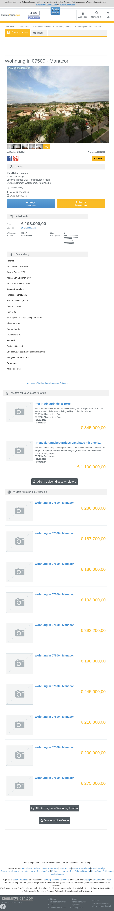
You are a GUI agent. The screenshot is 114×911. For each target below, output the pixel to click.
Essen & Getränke (50, 868)
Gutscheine (27, 868)
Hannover (23, 880)
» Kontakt (73, 899)
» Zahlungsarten (76, 908)
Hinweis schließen (67, 5)
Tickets (37, 868)
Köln (109, 880)
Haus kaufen (67, 871)
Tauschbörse (65, 868)
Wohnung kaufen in (54, 820)
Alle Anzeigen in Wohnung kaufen (54, 808)
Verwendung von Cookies (46, 5)
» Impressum (75, 905)
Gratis (55, 11)
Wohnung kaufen (32, 871)
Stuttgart (98, 880)
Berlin (15, 880)
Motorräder (96, 871)
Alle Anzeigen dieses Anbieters (54, 481)
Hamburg (47, 880)
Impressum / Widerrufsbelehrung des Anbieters (47, 383)
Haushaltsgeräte (57, 874)
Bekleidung (107, 871)
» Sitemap (52, 899)
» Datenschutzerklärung (57, 902)
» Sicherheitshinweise (78, 902)
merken (98, 158)
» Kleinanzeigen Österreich (102, 906)
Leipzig (86, 880)
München (56, 880)
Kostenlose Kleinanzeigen (11, 871)
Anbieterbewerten (81, 204)
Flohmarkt (55, 871)
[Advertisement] (56, 46)
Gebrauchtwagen (82, 871)
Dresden (65, 880)
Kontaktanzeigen (98, 868)
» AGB (50, 905)
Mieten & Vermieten (81, 868)
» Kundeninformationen (57, 908)
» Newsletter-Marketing (100, 903)
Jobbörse (46, 871)
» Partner (95, 900)
